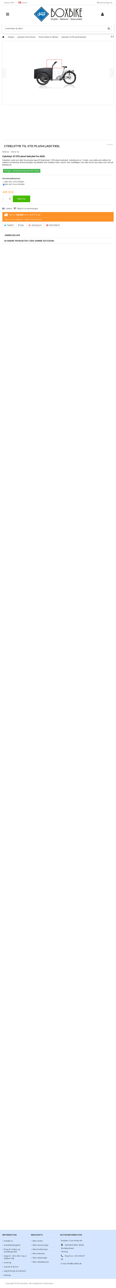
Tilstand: (14, 152)
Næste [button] (112, 73)
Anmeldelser (12, 235)
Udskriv (8, 208)
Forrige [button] (4, 73)
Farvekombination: (11, 178)
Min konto (37, 1234)
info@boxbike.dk (74, 1263)
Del (21, 225)
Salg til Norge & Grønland (15, 1271)
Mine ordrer (38, 1241)
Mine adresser (39, 1253)
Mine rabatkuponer (41, 1262)
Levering (7, 1262)
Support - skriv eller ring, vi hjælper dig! (15, 1257)
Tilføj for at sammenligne (27, 208)
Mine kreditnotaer (40, 1249)
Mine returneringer (41, 1245)
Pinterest (53, 225)
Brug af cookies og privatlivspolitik (12, 1250)
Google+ (35, 225)
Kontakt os (8, 1241)
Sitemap (7, 1275)
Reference (5, 152)
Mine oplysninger (40, 1258)
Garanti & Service (11, 1267)
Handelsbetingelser (12, 1245)
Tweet (9, 225)
